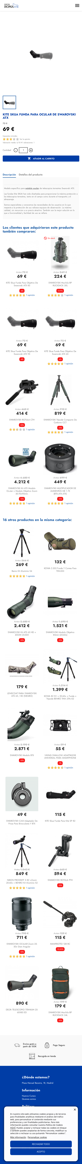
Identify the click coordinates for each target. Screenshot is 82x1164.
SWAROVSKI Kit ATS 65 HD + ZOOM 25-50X (22, 634)
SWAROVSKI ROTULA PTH (60, 880)
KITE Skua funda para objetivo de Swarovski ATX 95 (22, 353)
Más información (18, 1137)
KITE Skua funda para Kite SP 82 (60, 820)
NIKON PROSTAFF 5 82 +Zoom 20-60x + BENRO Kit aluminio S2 (22, 881)
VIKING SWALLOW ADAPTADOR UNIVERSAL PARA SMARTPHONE (60, 757)
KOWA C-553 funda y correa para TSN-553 (60, 570)
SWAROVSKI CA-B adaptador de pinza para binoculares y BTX (21, 822)
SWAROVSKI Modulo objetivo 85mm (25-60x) (60, 634)
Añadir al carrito (41, 158)
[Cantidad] (23, 150)
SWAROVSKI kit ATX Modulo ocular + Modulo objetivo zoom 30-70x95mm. (22, 491)
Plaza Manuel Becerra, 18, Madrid (37, 1083)
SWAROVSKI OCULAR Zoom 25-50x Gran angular (22, 945)
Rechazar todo (41, 1144)
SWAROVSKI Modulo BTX (22, 755)
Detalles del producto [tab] (30, 174)
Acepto (41, 1151)
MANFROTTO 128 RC (60, 943)
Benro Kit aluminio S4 (22, 571)
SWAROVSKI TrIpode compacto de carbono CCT (60, 421)
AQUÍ (12, 1127)
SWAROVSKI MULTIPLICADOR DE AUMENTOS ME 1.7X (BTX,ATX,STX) (60, 491)
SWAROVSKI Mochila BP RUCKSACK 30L (60, 284)
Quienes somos (29, 1099)
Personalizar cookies (37, 1137)
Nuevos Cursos (29, 1096)
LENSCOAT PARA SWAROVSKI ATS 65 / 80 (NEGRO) (22, 695)
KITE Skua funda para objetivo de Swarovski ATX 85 (22, 284)
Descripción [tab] (9, 174)
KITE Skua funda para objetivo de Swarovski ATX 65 (60, 353)
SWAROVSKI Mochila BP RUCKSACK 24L (60, 1014)
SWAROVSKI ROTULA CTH (21, 419)
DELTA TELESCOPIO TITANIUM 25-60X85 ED (22, 1011)
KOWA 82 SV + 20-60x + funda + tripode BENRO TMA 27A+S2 (60, 697)
